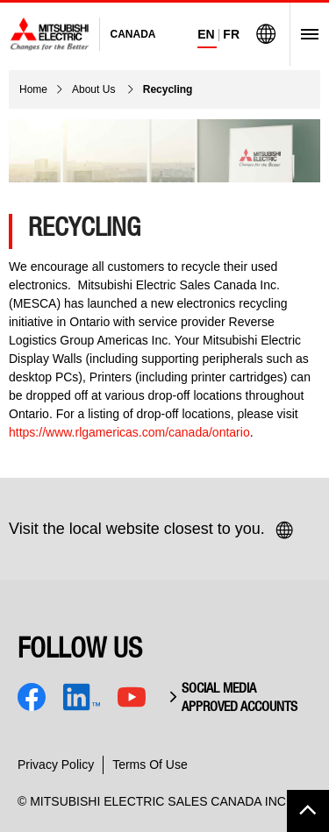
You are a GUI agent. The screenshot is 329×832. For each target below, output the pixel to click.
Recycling (168, 89)
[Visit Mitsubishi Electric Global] (266, 34)
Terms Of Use (150, 764)
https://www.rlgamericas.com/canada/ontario (129, 432)
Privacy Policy (56, 764)
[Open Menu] (304, 34)
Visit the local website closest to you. (152, 530)
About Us (95, 89)
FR (231, 34)
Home (33, 89)
